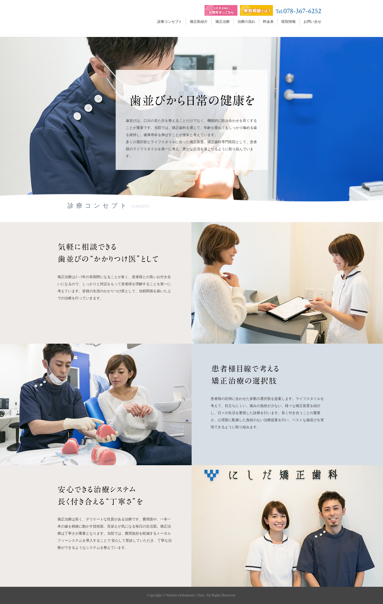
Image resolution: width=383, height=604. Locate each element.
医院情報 (288, 22)
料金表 (268, 22)
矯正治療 (222, 22)
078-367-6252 (302, 11)
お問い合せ (312, 22)
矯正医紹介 (199, 22)
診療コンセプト (169, 22)
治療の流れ (246, 22)
